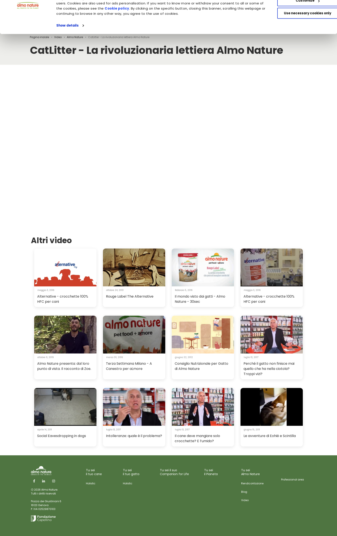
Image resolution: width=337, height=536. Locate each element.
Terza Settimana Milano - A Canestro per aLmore (129, 366)
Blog (244, 492)
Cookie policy (141, 31)
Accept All (301, 10)
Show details (67, 48)
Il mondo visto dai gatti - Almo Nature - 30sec (200, 299)
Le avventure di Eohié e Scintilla (270, 435)
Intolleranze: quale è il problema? (134, 435)
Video (245, 500)
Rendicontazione (252, 483)
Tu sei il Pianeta (211, 472)
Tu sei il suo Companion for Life (174, 472)
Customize (301, 23)
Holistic (90, 483)
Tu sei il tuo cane (94, 472)
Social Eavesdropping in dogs (61, 435)
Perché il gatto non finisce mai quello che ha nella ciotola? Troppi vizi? (269, 368)
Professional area (292, 479)
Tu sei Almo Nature (250, 472)
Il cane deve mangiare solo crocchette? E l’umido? (197, 438)
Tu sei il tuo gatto (131, 472)
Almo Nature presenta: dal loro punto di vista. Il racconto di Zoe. (64, 366)
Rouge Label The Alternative (129, 296)
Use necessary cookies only (301, 36)
